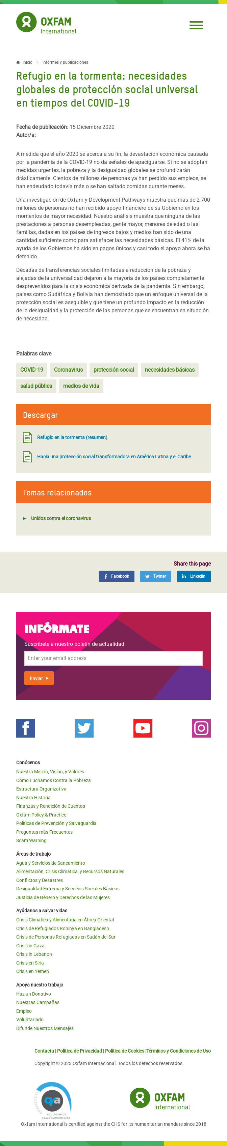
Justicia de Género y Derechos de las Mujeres (63, 897)
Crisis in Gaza (30, 945)
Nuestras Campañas (37, 1002)
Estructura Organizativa (41, 789)
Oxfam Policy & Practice (41, 815)
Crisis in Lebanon (34, 954)
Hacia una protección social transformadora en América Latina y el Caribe (107, 456)
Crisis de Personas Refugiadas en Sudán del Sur (66, 937)
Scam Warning (31, 840)
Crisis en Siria (30, 963)
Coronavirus (68, 370)
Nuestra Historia (33, 797)
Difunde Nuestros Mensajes (45, 1028)
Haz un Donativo (33, 994)
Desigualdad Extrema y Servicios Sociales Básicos (68, 888)
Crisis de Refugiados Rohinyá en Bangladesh (62, 928)
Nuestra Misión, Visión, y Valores (50, 771)
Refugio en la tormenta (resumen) (65, 437)
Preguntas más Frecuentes (44, 832)
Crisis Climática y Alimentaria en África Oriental (65, 919)
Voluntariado (30, 1019)
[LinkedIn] (194, 576)
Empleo (24, 1011)
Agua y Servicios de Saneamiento (50, 863)
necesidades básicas (170, 370)
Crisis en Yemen (32, 971)
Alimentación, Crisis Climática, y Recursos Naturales (70, 871)
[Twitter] (155, 576)
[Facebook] (116, 576)
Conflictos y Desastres (39, 880)
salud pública (36, 386)
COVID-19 (31, 370)
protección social (114, 370)
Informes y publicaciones (65, 62)
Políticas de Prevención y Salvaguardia (56, 823)
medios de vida (81, 386)
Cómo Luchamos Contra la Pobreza (53, 780)
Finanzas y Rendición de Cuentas (50, 806)
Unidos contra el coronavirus (61, 518)
